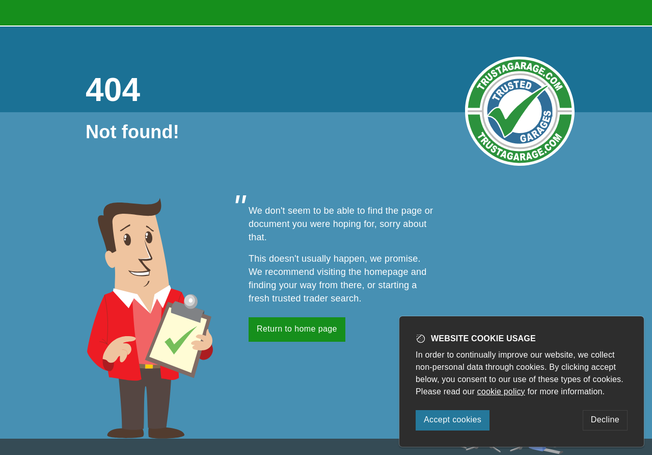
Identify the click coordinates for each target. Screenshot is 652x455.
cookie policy (501, 391)
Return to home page (297, 328)
